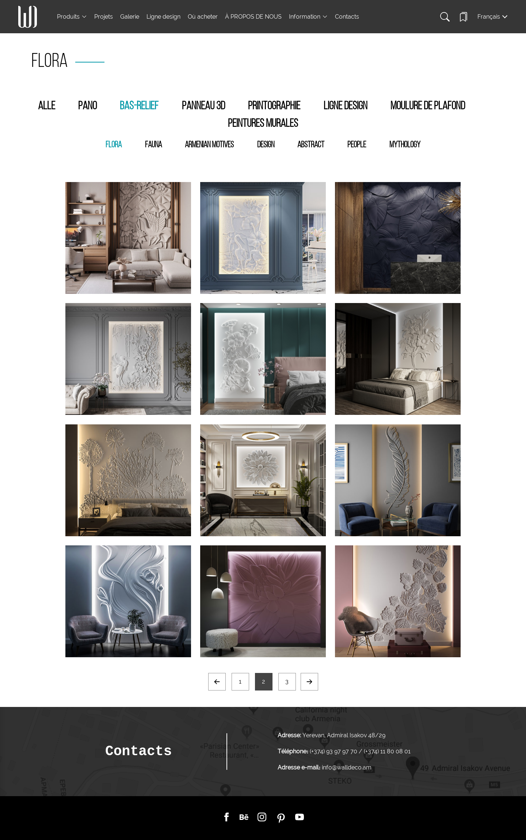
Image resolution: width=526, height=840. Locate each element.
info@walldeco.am (346, 767)
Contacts (347, 16)
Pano (87, 106)
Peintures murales (263, 124)
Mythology (404, 145)
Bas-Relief (139, 106)
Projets (103, 16)
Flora (114, 145)
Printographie (274, 106)
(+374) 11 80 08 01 (386, 751)
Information (304, 16)
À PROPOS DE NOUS (253, 16)
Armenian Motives (209, 145)
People (356, 145)
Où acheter (203, 16)
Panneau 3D (203, 106)
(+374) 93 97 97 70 (334, 751)
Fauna (153, 145)
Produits (68, 16)
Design (265, 145)
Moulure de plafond (427, 106)
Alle (46, 106)
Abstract (310, 145)
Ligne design (163, 16)
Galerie (129, 16)
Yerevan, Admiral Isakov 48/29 (343, 735)
